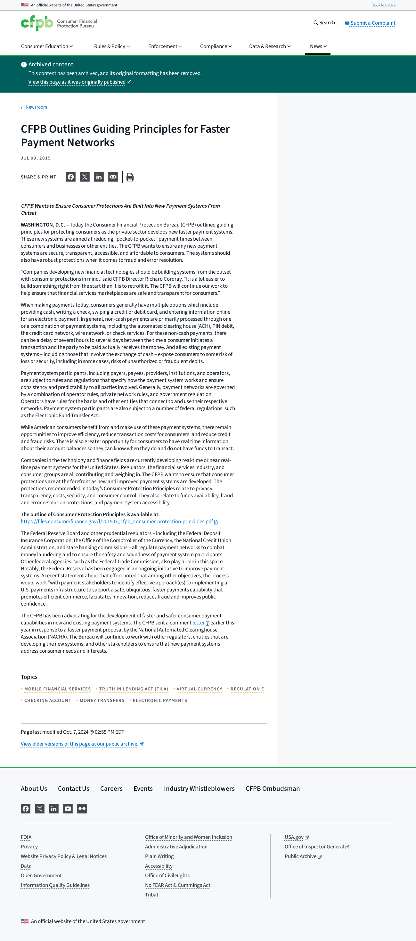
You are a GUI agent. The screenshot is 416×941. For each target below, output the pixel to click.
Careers (111, 788)
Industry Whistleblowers (199, 788)
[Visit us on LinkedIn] (54, 808)
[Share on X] (85, 176)
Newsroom (36, 107)
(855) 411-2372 (383, 5)
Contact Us (73, 788)
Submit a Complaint (370, 23)
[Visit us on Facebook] (25, 808)
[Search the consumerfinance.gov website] (324, 23)
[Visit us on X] (40, 808)
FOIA (26, 837)
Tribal (151, 895)
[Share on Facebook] (71, 176)
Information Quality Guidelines (55, 885)
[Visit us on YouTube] (68, 808)
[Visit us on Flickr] (82, 808)
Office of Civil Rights (167, 875)
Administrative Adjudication (176, 847)
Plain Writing (159, 856)
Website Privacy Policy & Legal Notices (64, 856)
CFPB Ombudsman (273, 788)
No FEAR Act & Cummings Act (177, 885)
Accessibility (159, 866)
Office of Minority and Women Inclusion (188, 837)
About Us (34, 788)
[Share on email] (113, 176)
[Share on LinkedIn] (99, 176)
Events (143, 788)
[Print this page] (130, 177)
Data (26, 866)
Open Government (41, 875)
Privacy (29, 847)
